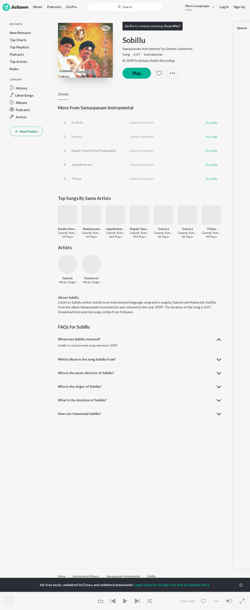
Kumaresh (185, 49)
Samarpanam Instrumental (141, 49)
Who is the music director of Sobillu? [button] (86, 373)
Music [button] (37, 7)
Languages (197, 6)
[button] (199, 7)
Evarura (77, 136)
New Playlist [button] (26, 131)
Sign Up (239, 7)
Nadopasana (91, 229)
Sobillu (151, 576)
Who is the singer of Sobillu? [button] (79, 386)
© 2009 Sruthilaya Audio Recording (148, 60)
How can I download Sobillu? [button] (79, 414)
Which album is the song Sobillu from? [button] (87, 359)
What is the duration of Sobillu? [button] (82, 400)
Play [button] (136, 73)
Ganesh (171, 49)
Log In (224, 7)
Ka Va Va (77, 122)
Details (63, 94)
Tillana (76, 178)
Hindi (188, 9)
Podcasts (54, 7)
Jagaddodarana (82, 164)
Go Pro (71, 7)
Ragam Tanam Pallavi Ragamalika (94, 150)
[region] (139, 576)
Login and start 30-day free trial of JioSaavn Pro (172, 585)
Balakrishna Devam (67, 229)
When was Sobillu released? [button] (79, 339)
